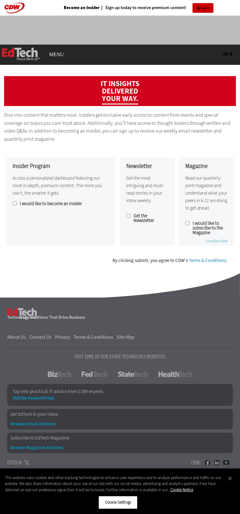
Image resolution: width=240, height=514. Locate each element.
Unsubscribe (217, 241)
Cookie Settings (118, 502)
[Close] (230, 478)
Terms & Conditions (207, 260)
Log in (227, 54)
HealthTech (175, 374)
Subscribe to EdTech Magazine (39, 438)
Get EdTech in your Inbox (34, 414)
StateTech (133, 374)
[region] (120, 491)
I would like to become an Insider (51, 203)
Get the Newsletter (143, 218)
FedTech (95, 374)
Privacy (62, 337)
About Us (16, 337)
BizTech (59, 374)
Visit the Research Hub (33, 398)
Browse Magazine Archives (36, 447)
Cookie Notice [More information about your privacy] (181, 489)
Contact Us (40, 337)
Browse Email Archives (33, 424)
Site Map (125, 337)
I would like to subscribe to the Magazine (207, 228)
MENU (56, 54)
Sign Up (201, 8)
